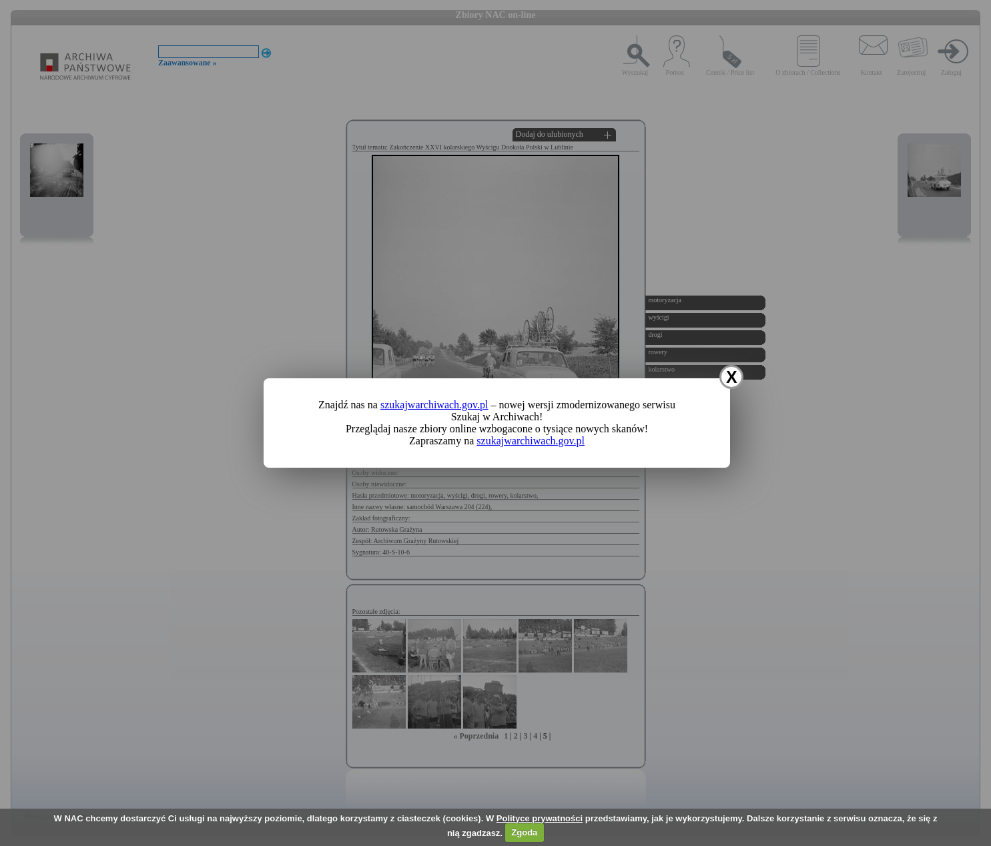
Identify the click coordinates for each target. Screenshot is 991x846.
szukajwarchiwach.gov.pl (434, 404)
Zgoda (524, 832)
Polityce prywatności (540, 818)
